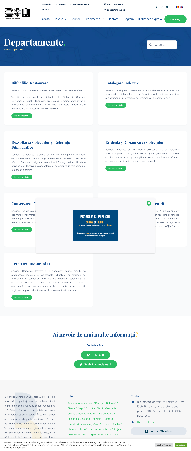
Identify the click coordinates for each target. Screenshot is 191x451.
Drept (80, 408)
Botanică (111, 403)
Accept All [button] (180, 445)
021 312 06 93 (145, 422)
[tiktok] (161, 7)
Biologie (100, 403)
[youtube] (167, 7)
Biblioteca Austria (111, 424)
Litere (91, 413)
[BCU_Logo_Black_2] (17, 8)
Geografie (110, 408)
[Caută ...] (162, 44)
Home (7, 49)
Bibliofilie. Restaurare (29, 82)
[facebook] (151, 7)
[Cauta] (151, 44)
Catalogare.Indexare (122, 82)
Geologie (72, 413)
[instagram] (156, 7)
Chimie (72, 408)
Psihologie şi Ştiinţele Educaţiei (100, 434)
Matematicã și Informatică (82, 429)
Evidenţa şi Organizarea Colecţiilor (134, 142)
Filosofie (90, 408)
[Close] (149, 203)
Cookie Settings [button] (164, 445)
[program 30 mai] (95, 210)
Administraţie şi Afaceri (80, 403)
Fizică (100, 408)
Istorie (82, 413)
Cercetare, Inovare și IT (31, 263)
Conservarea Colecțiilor (31, 203)
